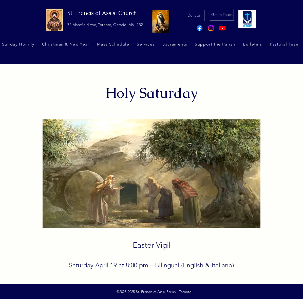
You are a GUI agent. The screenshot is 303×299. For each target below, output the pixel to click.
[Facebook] (199, 28)
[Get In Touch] (222, 14)
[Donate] (193, 15)
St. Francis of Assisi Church (102, 13)
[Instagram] (211, 28)
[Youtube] (222, 28)
